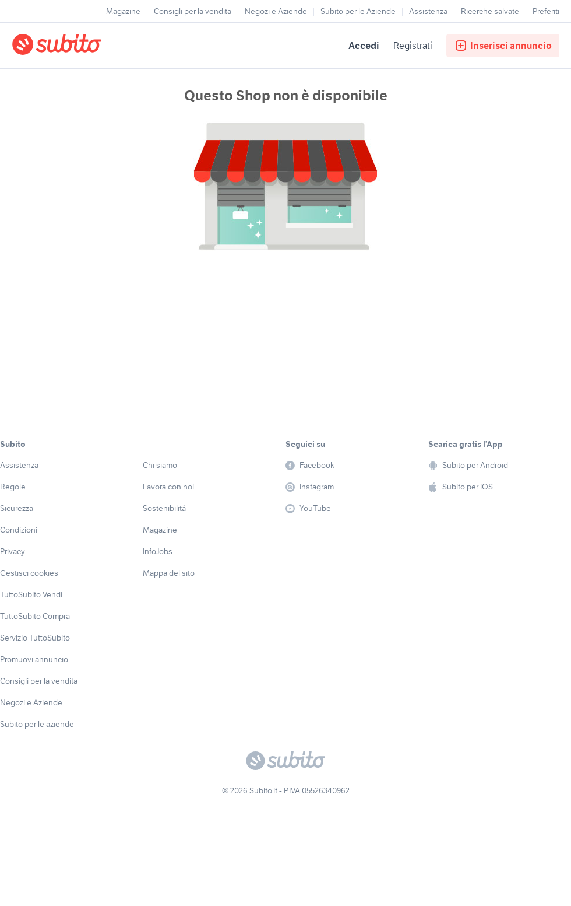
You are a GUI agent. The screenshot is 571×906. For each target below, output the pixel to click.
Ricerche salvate (490, 11)
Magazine (123, 11)
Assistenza (428, 11)
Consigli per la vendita (192, 11)
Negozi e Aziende (276, 11)
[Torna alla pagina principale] (79, 46)
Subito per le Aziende (358, 11)
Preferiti (546, 11)
